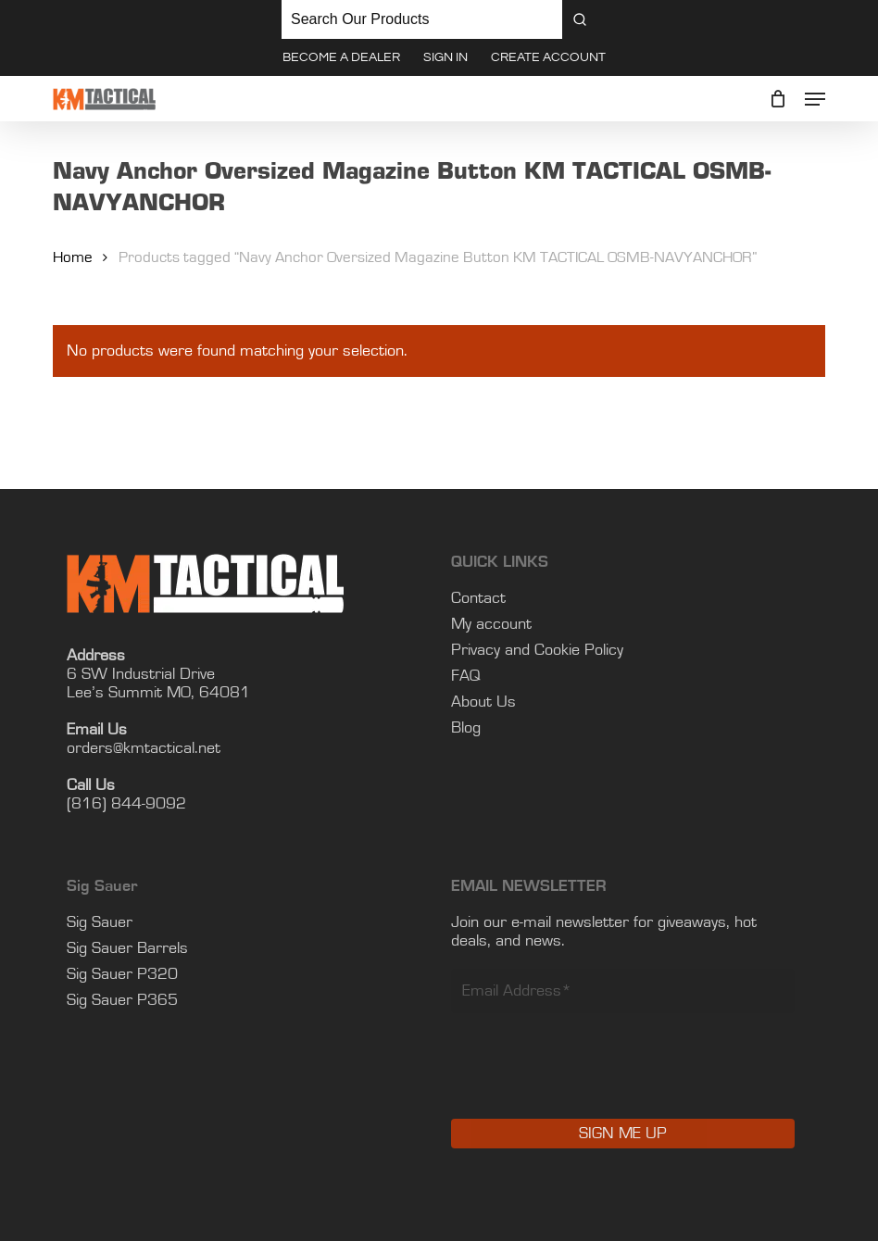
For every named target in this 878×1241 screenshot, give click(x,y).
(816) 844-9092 (126, 804)
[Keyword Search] (422, 19)
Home (73, 257)
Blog (466, 728)
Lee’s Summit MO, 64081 (158, 692)
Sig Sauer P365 (122, 1000)
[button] (815, 99)
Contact (478, 598)
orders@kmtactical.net (143, 748)
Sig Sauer (99, 922)
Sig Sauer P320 (122, 974)
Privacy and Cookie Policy (537, 650)
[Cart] (777, 99)
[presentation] (592, 1079)
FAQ (466, 676)
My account (491, 624)
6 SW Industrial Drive (141, 674)
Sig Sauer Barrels (127, 948)
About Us (483, 702)
